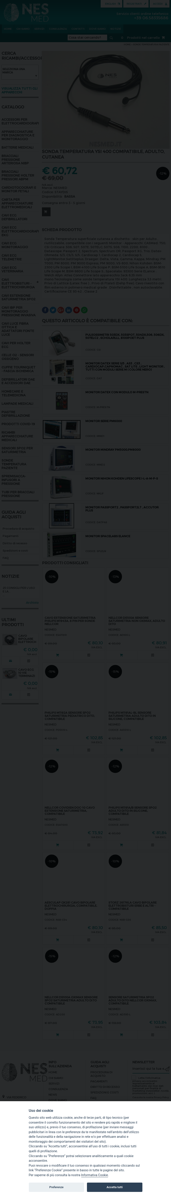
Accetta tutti (115, 1187)
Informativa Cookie (94, 1175)
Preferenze (56, 1187)
